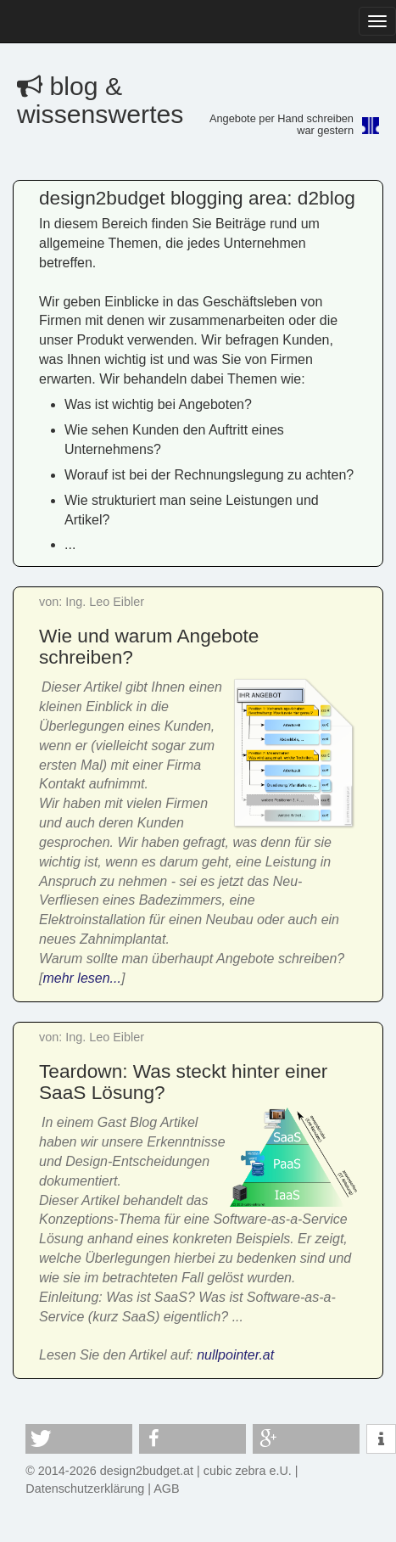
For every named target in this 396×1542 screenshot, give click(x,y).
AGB (166, 1488)
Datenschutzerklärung (84, 1488)
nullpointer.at (235, 1355)
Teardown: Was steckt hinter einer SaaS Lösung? (183, 1081)
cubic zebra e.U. (248, 1471)
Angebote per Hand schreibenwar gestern (281, 124)
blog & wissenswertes (100, 100)
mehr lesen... (81, 978)
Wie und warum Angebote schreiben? (149, 646)
